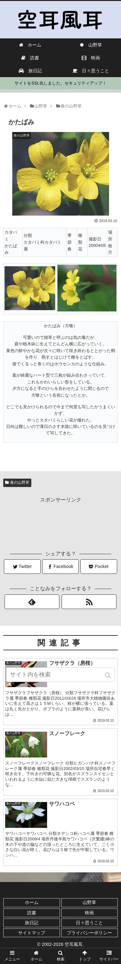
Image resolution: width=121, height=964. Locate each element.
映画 (89, 912)
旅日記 (31, 922)
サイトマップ (31, 932)
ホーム (31, 902)
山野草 (89, 902)
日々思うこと (89, 922)
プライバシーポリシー (89, 932)
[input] (60, 674)
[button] (108, 675)
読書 (31, 912)
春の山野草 (19, 482)
